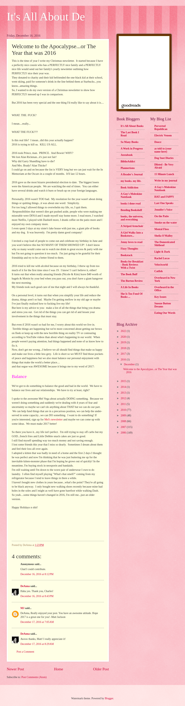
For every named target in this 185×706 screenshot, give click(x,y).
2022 (124, 331)
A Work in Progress (132, 148)
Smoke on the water (165, 222)
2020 (124, 336)
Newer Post (15, 669)
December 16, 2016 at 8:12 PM (36, 574)
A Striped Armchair (132, 226)
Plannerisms (128, 168)
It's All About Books (132, 126)
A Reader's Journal (132, 174)
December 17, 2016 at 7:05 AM (37, 622)
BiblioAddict (128, 161)
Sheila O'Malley (163, 235)
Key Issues (160, 296)
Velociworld (161, 264)
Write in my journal (165, 180)
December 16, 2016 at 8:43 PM (36, 596)
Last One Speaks (163, 203)
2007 (124, 427)
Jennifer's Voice (163, 209)
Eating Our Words (164, 312)
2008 (124, 421)
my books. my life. (131, 181)
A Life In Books (129, 287)
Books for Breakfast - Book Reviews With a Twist (132, 264)
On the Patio (161, 216)
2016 (124, 359)
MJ (22, 608)
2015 (124, 381)
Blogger (109, 698)
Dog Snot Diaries (164, 158)
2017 (124, 353)
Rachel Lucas (162, 258)
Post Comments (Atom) (34, 677)
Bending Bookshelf (131, 210)
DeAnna (25, 586)
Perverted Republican (160, 128)
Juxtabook (127, 155)
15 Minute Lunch (164, 174)
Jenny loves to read (131, 242)
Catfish (158, 271)
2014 (124, 386)
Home (58, 669)
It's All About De (46, 16)
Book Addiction (129, 187)
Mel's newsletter (53, 419)
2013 (124, 392)
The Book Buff (129, 274)
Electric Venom (163, 135)
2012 (124, 398)
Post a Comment (25, 651)
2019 (124, 342)
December (129, 364)
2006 (124, 432)
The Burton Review (132, 280)
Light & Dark (162, 251)
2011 (124, 404)
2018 (124, 348)
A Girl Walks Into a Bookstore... (132, 234)
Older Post (101, 669)
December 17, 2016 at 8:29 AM (37, 644)
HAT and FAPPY (164, 196)
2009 (124, 415)
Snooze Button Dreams (162, 305)
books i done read (131, 203)
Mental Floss (161, 229)
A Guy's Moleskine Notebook (131, 195)
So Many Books (129, 142)
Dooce (157, 142)
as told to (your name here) (163, 150)
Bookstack (126, 255)
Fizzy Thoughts (129, 248)
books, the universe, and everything (132, 218)
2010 (124, 409)
